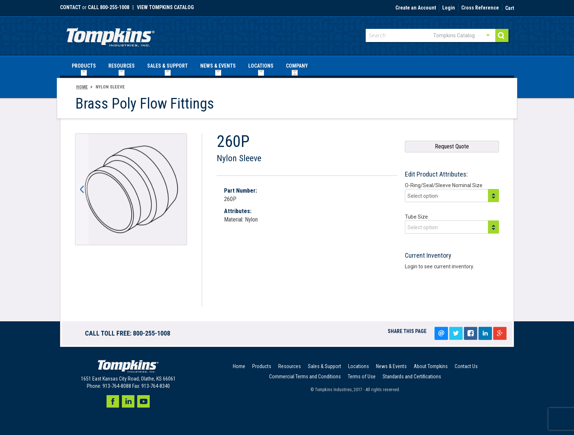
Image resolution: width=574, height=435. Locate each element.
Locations (358, 366)
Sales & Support (324, 366)
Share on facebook (470, 333)
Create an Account (415, 8)
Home (82, 87)
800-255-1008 (151, 333)
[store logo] (111, 35)
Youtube (143, 401)
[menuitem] (84, 66)
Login (448, 8)
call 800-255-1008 (108, 7)
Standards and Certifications (412, 376)
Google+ (499, 333)
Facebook (112, 401)
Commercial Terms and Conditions (305, 376)
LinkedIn (485, 333)
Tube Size (416, 217)
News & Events (391, 366)
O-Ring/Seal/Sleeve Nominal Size (443, 185)
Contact (70, 7)
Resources (289, 366)
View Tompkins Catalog (165, 7)
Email (441, 333)
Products (261, 366)
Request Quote (452, 146)
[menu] (287, 66)
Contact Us (466, 366)
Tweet (455, 333)
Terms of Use (362, 376)
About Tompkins (431, 366)
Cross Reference (480, 8)
